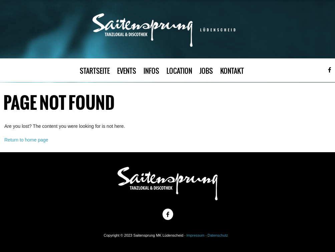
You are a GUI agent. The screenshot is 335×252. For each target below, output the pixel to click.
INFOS (151, 71)
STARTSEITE (95, 71)
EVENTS (126, 71)
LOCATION (179, 71)
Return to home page (26, 140)
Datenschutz (218, 235)
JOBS (206, 71)
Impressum (196, 235)
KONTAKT (232, 71)
